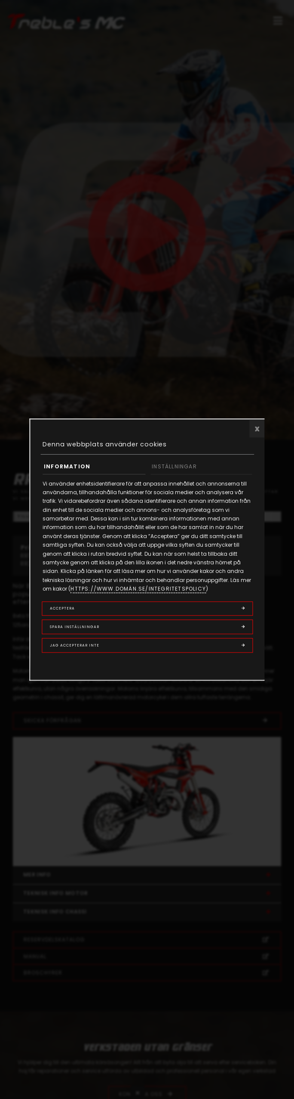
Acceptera (62, 608)
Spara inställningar (74, 626)
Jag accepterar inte (74, 645)
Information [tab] (67, 466)
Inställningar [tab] (174, 466)
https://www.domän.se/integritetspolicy (138, 588)
